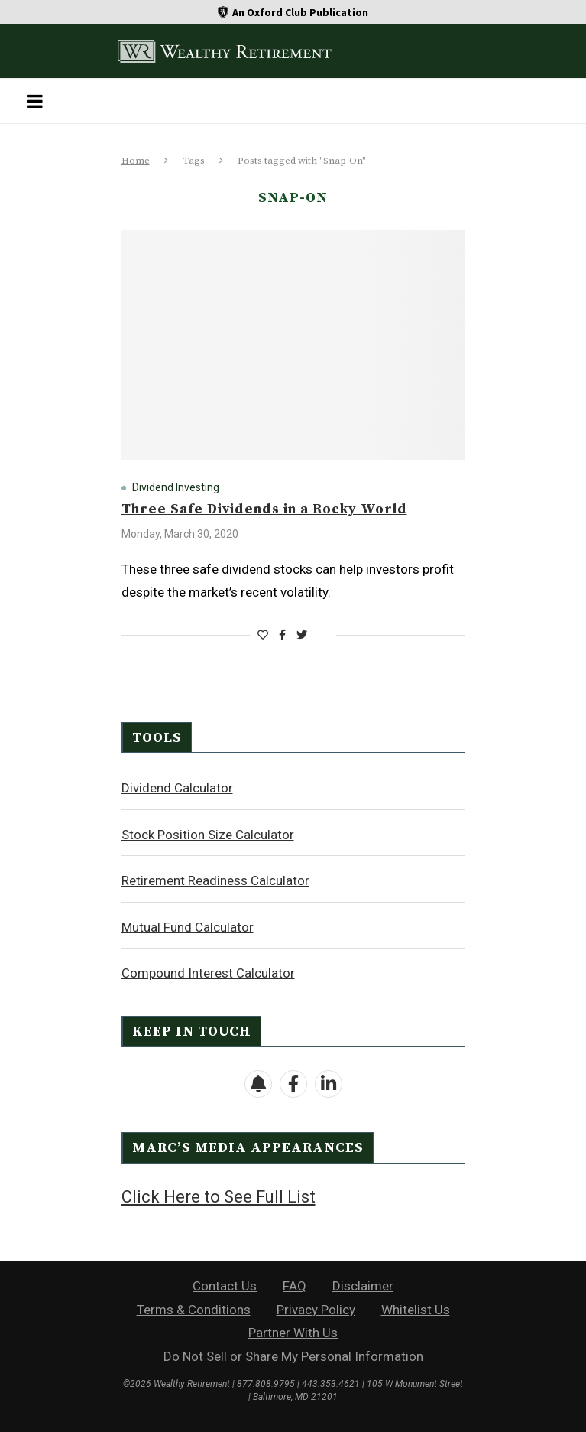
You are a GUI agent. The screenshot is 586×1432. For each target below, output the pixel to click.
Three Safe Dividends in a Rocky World (264, 509)
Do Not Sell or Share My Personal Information (293, 1356)
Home (135, 161)
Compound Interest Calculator (208, 973)
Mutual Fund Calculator (187, 927)
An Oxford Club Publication (300, 12)
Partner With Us (293, 1332)
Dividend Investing (175, 487)
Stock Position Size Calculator (207, 834)
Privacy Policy (316, 1309)
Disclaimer (362, 1286)
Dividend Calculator (177, 788)
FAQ (294, 1286)
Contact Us (225, 1286)
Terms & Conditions (194, 1309)
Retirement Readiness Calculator (215, 880)
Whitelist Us (415, 1309)
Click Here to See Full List (218, 1196)
